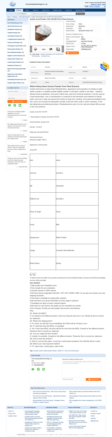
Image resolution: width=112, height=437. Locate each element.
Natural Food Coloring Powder (17, 69)
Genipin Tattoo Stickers (15, 83)
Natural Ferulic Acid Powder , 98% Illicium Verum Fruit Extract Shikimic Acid (78, 422)
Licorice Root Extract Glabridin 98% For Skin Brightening (77, 427)
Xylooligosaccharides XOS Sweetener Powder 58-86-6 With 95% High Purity (54, 418)
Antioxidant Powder (13, 36)
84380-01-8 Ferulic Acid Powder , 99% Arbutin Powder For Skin (78, 411)
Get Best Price (46, 56)
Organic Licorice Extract (15, 55)
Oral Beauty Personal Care (15, 79)
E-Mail (93, 416)
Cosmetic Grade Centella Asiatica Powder (45, 351)
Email (104, 4)
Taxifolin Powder (13, 32)
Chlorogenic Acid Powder (15, 46)
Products (18, 10)
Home (10, 10)
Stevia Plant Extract (13, 26)
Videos (27, 10)
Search (81, 14)
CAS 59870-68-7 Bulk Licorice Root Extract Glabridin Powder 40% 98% (77, 416)
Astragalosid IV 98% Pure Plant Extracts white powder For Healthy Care (33, 424)
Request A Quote (96, 4)
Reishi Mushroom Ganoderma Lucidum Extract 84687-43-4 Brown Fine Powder (55, 412)
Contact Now (17, 101)
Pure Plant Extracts (24, 17)
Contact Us (68, 10)
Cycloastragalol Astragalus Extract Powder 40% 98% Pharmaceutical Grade (32, 412)
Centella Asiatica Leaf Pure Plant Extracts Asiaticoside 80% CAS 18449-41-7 (34, 418)
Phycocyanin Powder (14, 49)
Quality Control (57, 10)
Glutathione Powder (13, 29)
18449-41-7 (61, 351)
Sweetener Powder (13, 65)
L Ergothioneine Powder (15, 39)
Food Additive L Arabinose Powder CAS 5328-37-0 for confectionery (54, 429)
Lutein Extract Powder (14, 62)
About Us (35, 10)
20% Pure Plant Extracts (72, 351)
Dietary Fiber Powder (14, 59)
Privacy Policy (21, 434)
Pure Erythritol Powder (14, 52)
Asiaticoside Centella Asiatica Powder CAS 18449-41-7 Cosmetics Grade (33, 429)
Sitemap (93, 418)
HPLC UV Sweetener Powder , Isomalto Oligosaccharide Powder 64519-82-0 (55, 424)
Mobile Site (94, 421)
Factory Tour (45, 10)
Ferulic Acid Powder (14, 42)
